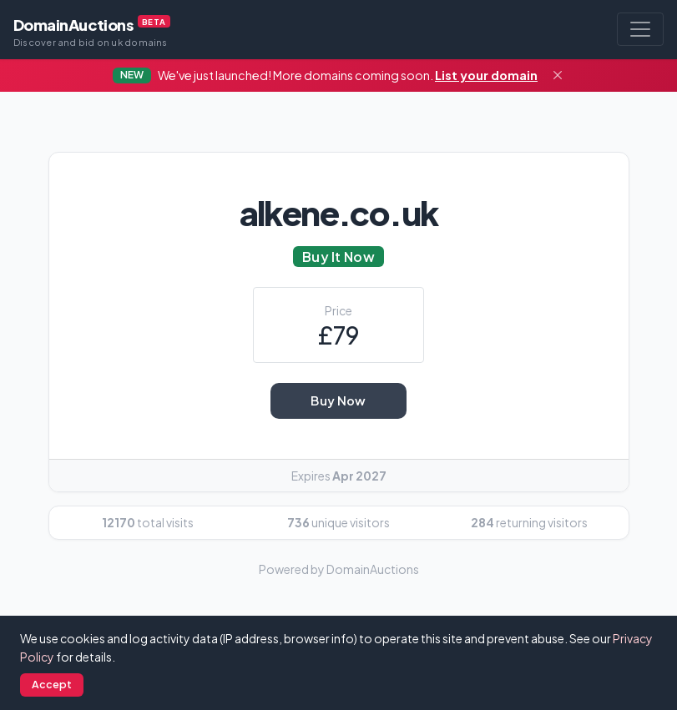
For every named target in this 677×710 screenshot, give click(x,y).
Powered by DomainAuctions (339, 569)
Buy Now (338, 400)
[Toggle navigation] (640, 29)
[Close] (557, 76)
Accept (52, 684)
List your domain (486, 75)
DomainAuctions (91, 31)
